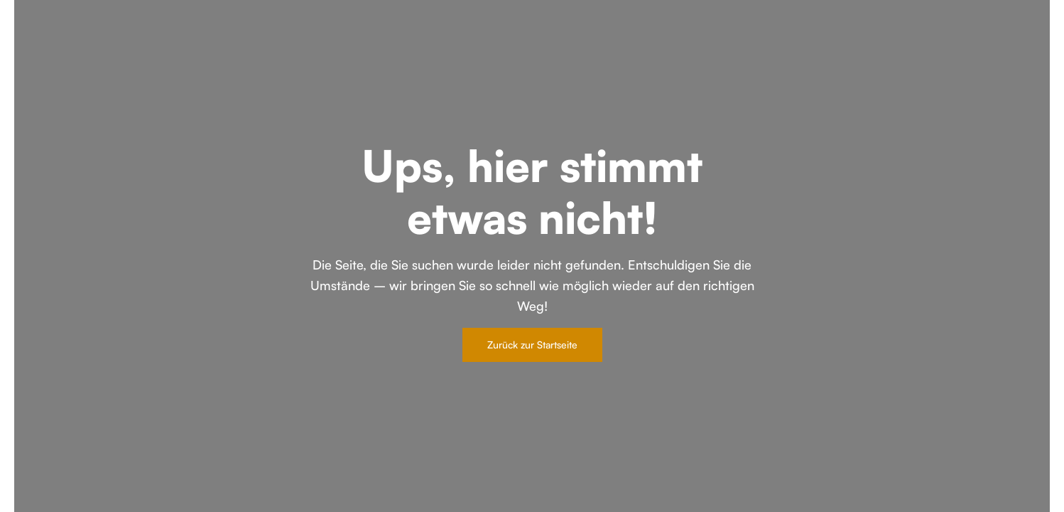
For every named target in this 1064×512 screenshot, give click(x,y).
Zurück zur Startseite (532, 344)
